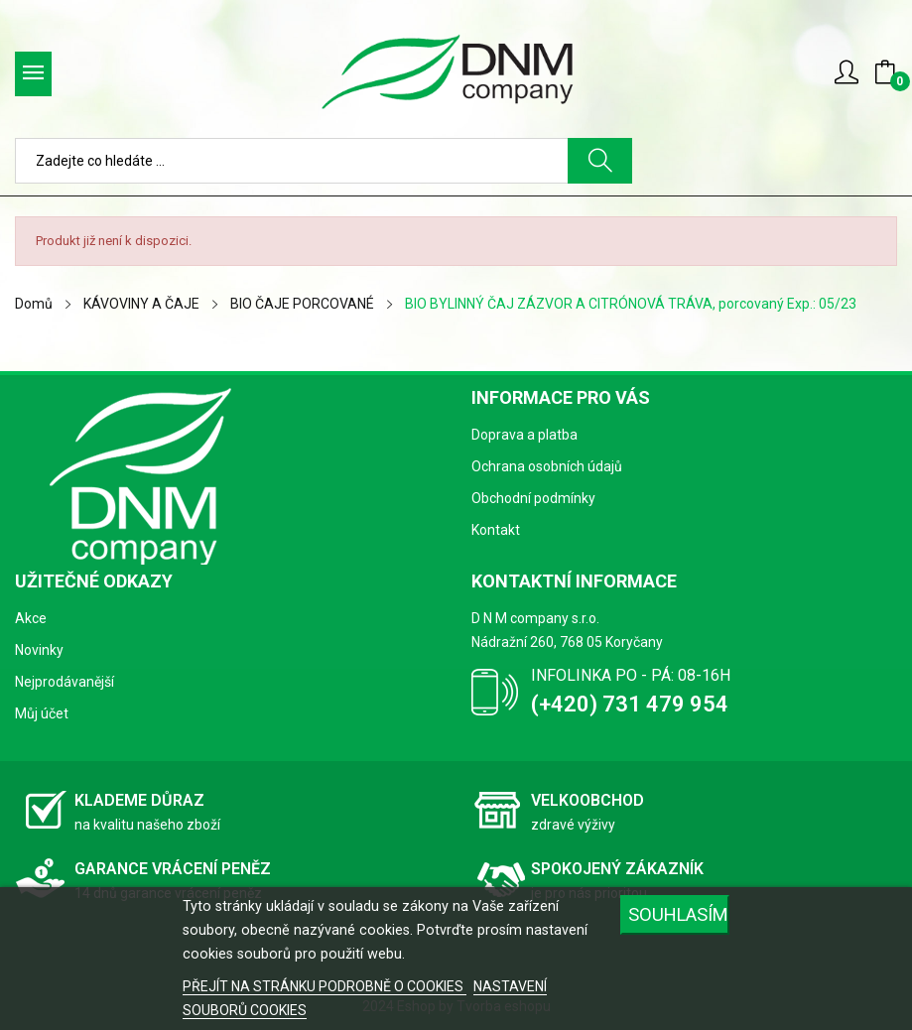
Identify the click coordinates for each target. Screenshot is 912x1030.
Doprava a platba (524, 435)
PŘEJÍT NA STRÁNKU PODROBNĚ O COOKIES (324, 986)
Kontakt (495, 530)
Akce (31, 618)
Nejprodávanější (64, 682)
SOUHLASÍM (678, 914)
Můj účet (41, 713)
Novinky (39, 650)
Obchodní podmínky (533, 498)
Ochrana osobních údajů (546, 466)
